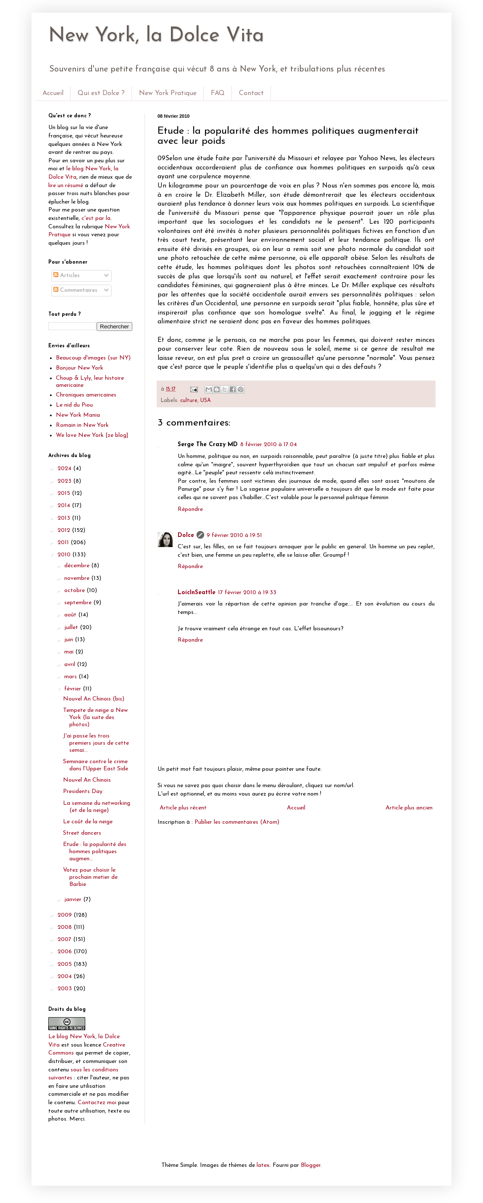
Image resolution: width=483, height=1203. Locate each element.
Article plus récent (183, 808)
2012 (65, 530)
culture (188, 400)
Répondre (190, 509)
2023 (65, 481)
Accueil (52, 93)
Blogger (310, 1165)
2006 (66, 952)
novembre (77, 578)
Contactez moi (97, 1103)
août (71, 615)
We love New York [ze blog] (92, 435)
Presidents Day (82, 791)
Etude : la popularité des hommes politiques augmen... (94, 851)
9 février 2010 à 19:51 (234, 535)
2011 (64, 542)
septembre (78, 603)
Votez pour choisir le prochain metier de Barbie (90, 877)
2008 (66, 927)
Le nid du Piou (74, 405)
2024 (65, 468)
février (73, 689)
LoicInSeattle (196, 593)
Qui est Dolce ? (101, 93)
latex (263, 1165)
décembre (77, 566)
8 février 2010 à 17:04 (268, 445)
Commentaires (75, 290)
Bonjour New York (79, 368)
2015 (65, 493)
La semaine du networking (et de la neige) (96, 807)
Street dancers (82, 833)
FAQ (218, 93)
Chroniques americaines (86, 395)
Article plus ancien (409, 808)
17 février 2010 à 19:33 (247, 593)
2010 (65, 555)
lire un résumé (65, 185)
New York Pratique (168, 93)
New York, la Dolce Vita (156, 36)
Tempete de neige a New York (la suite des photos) (95, 717)
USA (205, 400)
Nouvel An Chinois (87, 780)
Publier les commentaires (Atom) (236, 822)
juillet (72, 627)
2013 (65, 518)
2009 (66, 915)
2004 (66, 976)
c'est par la (95, 218)
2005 (66, 964)
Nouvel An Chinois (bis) (93, 699)
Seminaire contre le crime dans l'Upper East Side (95, 765)
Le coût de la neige (88, 822)
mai (69, 652)
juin (69, 640)
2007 (65, 939)
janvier (73, 899)
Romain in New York (82, 425)
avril (70, 664)
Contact (251, 93)
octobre (75, 590)
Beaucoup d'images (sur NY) (93, 358)
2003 (66, 989)
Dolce (186, 535)
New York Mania (78, 415)
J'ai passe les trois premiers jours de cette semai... (96, 743)
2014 (65, 505)
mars (71, 677)
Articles (66, 275)
